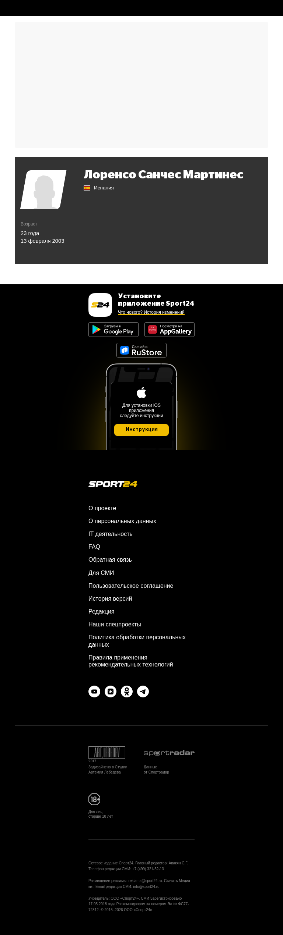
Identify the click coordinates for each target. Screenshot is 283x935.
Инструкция (142, 429)
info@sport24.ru (146, 887)
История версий (110, 599)
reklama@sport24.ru (145, 881)
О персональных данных (122, 521)
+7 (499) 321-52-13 (148, 869)
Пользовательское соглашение (130, 586)
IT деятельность (110, 534)
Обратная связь (110, 560)
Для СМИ (101, 573)
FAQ (94, 547)
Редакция (101, 611)
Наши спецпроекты (114, 624)
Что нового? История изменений (151, 312)
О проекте (102, 508)
